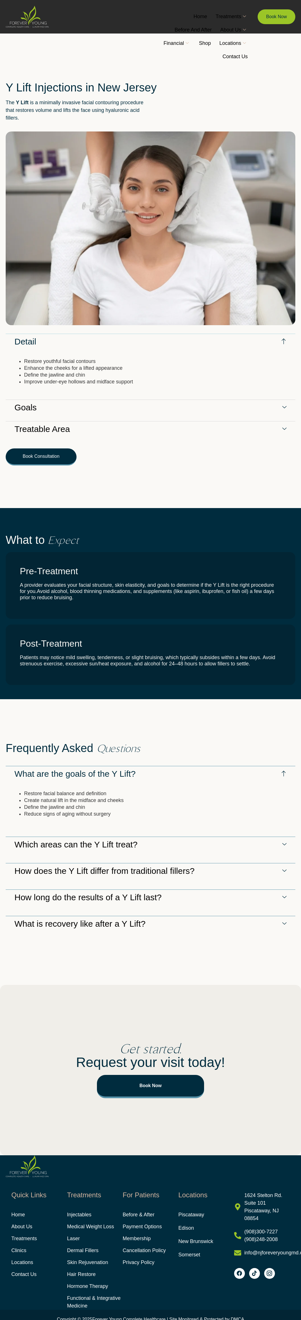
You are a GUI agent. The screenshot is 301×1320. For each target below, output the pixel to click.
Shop (205, 43)
